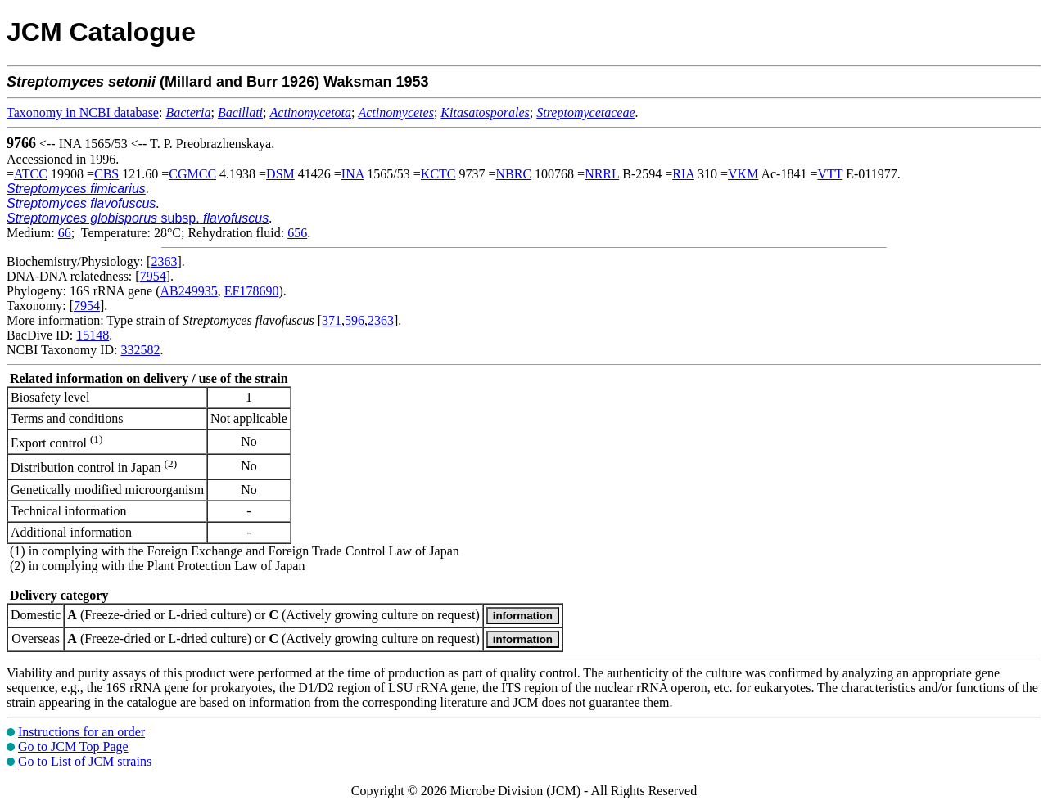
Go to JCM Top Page (73, 746)
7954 (153, 276)
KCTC (438, 174)
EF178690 (251, 291)
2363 (164, 261)
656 (297, 233)
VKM (743, 174)
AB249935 (189, 291)
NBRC (514, 174)
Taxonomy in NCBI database (83, 112)
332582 (140, 350)
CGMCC (192, 174)
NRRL (602, 174)
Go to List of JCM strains (84, 761)
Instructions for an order (81, 732)
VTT (829, 174)
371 (331, 320)
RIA (683, 174)
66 (64, 233)
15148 (92, 335)
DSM (280, 174)
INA (352, 174)
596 (354, 320)
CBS (106, 174)
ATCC (30, 174)
